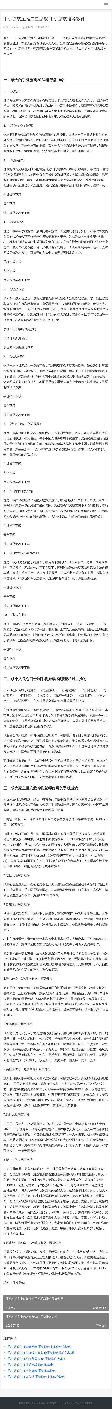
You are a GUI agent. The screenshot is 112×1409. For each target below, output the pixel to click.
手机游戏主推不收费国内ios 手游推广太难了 (36, 1359)
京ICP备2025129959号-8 (71, 1403)
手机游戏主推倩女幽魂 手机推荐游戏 (31, 1371)
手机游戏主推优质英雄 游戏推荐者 (30, 1365)
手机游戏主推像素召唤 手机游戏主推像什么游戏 (39, 1347)
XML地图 (88, 1403)
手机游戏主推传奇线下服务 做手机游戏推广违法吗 (40, 1353)
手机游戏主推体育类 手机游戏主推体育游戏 (36, 1377)
